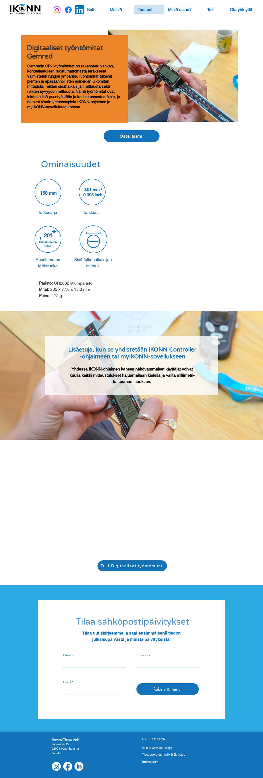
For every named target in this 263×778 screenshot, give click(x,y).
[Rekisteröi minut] (167, 689)
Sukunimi (143, 654)
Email (67, 682)
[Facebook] (68, 9)
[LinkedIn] (79, 9)
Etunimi (68, 654)
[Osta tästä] (132, 136)
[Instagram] (57, 9)
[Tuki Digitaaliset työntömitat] (132, 565)
